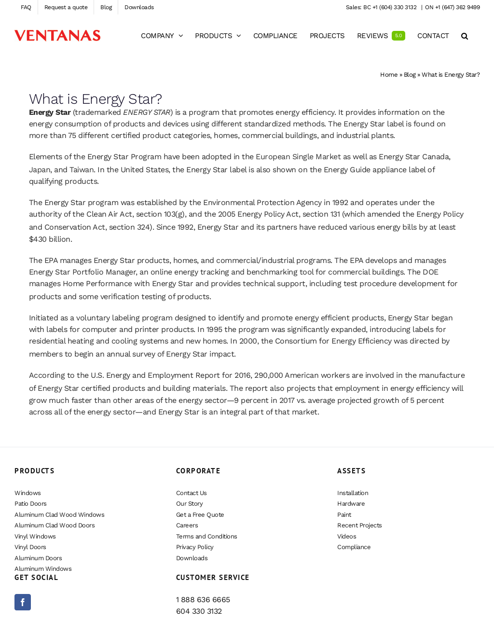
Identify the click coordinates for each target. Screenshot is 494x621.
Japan (40, 169)
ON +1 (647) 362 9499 (452, 7)
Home (389, 74)
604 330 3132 (199, 611)
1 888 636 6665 (203, 599)
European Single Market (298, 156)
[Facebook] (22, 602)
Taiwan (81, 169)
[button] (464, 35)
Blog (410, 74)
